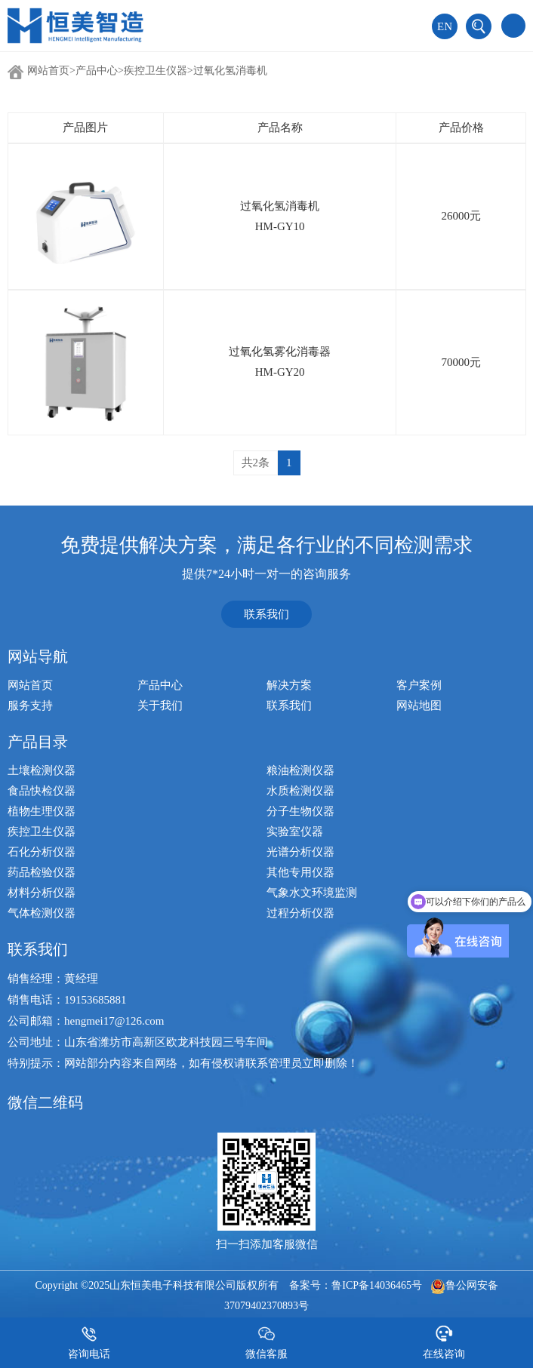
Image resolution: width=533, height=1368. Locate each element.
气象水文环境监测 (311, 893)
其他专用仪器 (300, 872)
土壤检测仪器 (41, 770)
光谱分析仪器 (300, 852)
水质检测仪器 (300, 791)
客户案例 (419, 685)
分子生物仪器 (300, 811)
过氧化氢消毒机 (230, 70)
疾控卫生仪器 (155, 70)
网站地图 (419, 705)
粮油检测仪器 (300, 770)
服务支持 (30, 705)
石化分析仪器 (41, 852)
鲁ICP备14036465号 (376, 1285)
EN (444, 26)
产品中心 (96, 70)
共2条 (256, 463)
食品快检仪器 (41, 791)
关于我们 (160, 705)
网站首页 (48, 70)
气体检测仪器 (41, 913)
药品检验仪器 (41, 872)
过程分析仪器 (300, 913)
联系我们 (266, 614)
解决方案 (289, 685)
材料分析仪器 (41, 893)
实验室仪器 (294, 831)
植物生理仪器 (41, 811)
